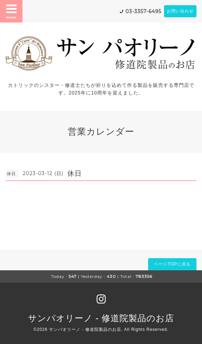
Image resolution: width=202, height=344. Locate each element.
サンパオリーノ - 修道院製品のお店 (101, 318)
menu (11, 11)
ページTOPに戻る (172, 264)
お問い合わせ (180, 11)
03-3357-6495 (143, 11)
